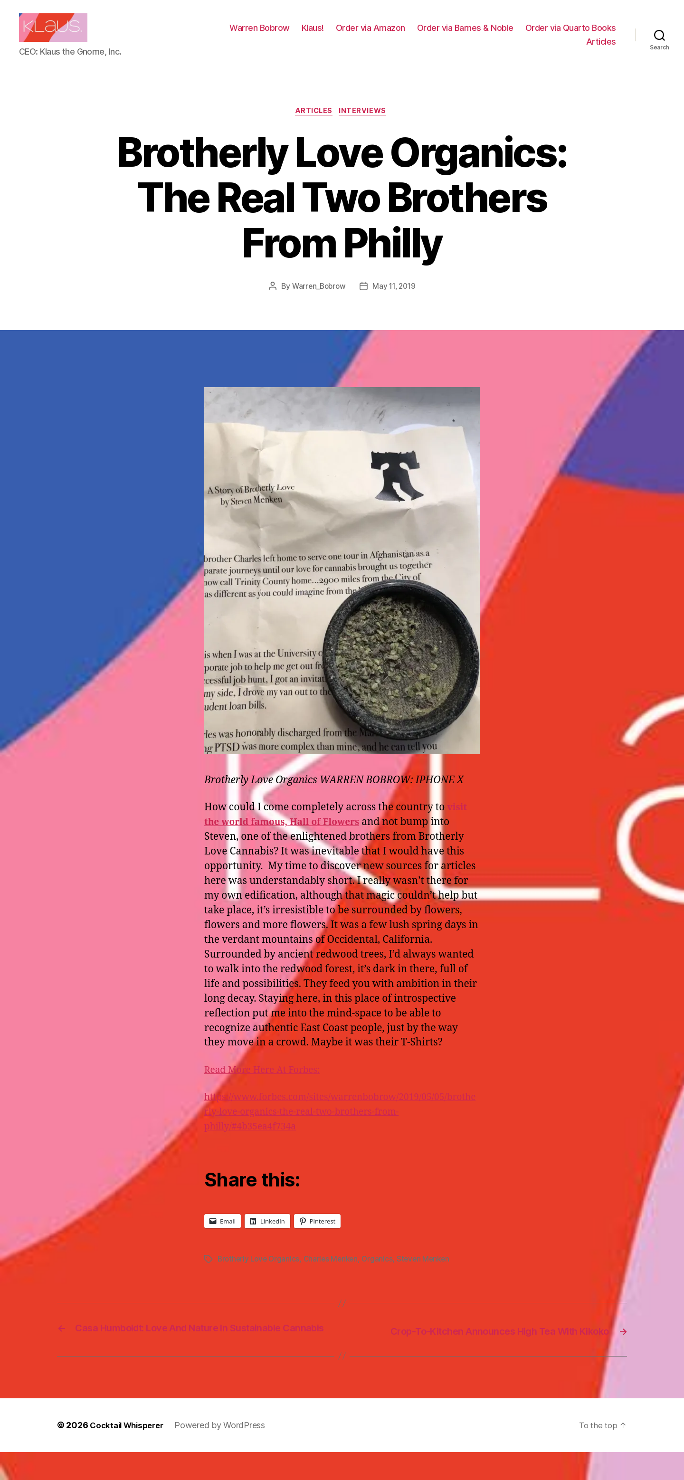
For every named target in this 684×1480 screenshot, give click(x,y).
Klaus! (415, 35)
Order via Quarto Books (529, 49)
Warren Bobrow (362, 35)
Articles (601, 49)
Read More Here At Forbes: (267, 1085)
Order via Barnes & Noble (568, 35)
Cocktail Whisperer (130, 1453)
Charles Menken (334, 1274)
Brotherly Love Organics (260, 1274)
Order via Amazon (473, 35)
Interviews (366, 126)
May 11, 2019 (395, 302)
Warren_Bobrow (317, 302)
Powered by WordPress (226, 1453)
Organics (383, 1274)
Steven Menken (429, 1274)
